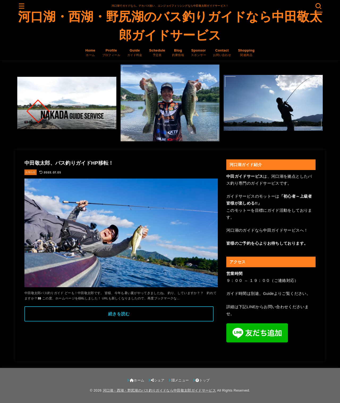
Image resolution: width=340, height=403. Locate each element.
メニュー (180, 380)
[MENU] (22, 8)
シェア (157, 380)
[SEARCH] (318, 8)
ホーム (137, 380)
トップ (203, 380)
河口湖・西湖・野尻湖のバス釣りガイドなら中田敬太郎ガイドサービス (170, 26)
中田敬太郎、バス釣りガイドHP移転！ (69, 163)
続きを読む (119, 313)
